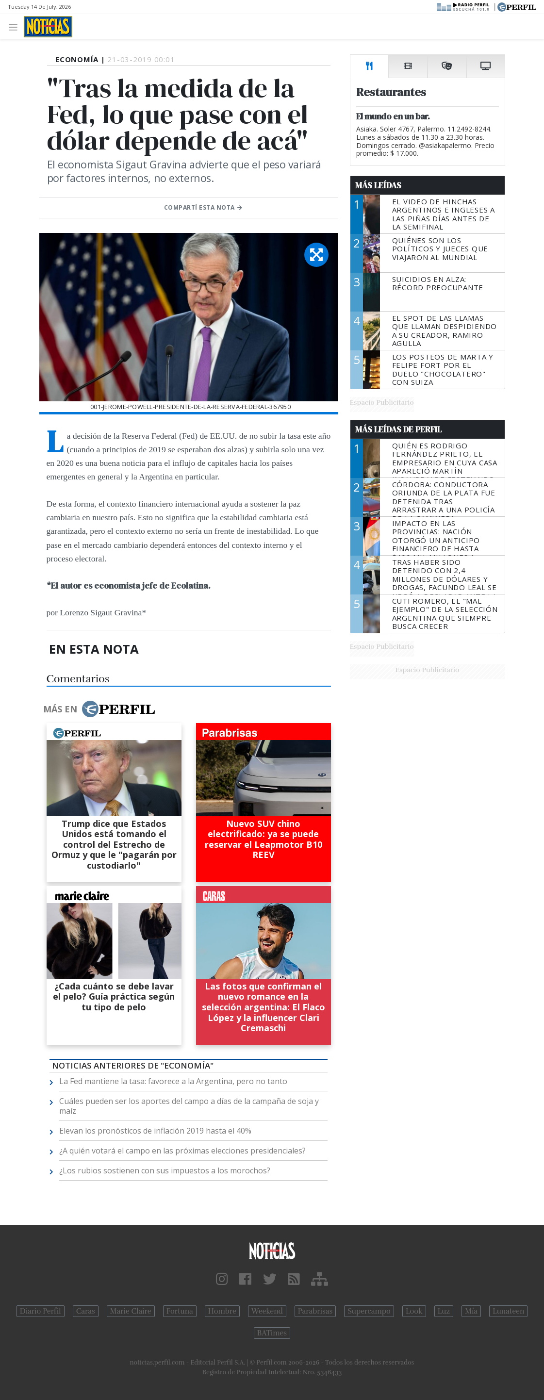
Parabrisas (315, 1311)
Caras (85, 1311)
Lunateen (508, 1311)
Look (414, 1311)
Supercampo (369, 1311)
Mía (471, 1311)
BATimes (272, 1333)
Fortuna (179, 1311)
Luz (444, 1311)
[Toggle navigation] (16, 26)
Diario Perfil (40, 1311)
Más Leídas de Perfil (398, 429)
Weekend (267, 1311)
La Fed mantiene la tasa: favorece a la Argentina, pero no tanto (173, 1081)
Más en (99, 709)
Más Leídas (378, 185)
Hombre (222, 1311)
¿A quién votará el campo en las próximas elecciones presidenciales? (182, 1150)
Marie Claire (130, 1311)
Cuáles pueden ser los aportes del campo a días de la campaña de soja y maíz (189, 1106)
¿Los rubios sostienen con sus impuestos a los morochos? (164, 1170)
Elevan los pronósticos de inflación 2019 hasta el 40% (155, 1130)
